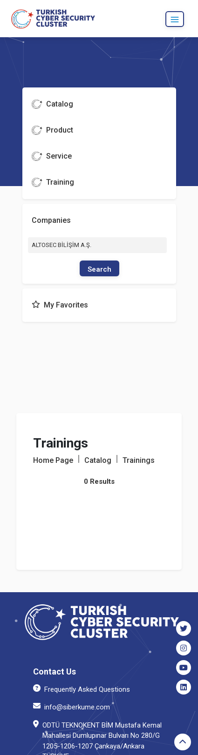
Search (99, 269)
